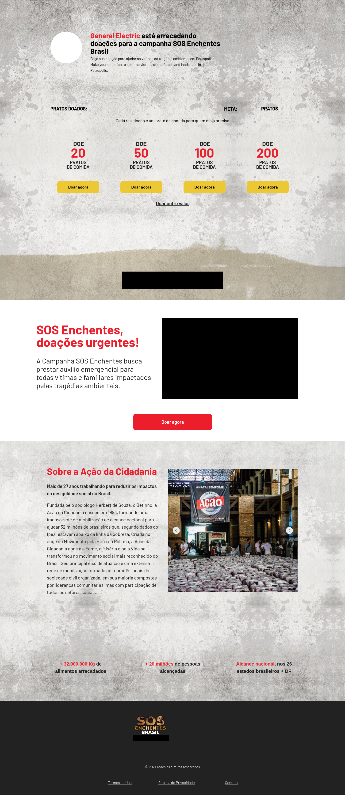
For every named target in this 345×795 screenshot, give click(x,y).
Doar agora (78, 186)
